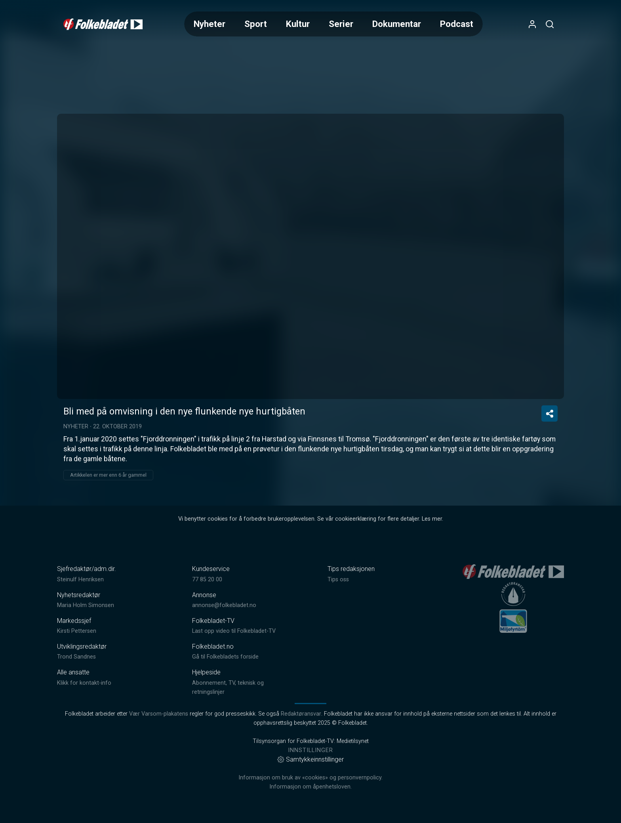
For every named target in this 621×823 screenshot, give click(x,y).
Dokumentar (396, 24)
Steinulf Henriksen (80, 579)
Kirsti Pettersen (76, 631)
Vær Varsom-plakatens (158, 713)
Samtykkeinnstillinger (310, 759)
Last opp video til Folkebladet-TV (234, 631)
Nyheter (209, 24)
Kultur (298, 24)
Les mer (432, 519)
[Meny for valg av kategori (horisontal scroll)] (333, 23)
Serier (341, 24)
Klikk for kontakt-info (84, 683)
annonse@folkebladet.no (224, 605)
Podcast (456, 24)
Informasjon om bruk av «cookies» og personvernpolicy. (310, 777)
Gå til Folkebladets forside (225, 656)
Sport (255, 24)
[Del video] (549, 413)
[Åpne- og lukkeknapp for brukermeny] (532, 24)
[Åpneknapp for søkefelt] (550, 24)
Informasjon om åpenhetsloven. (310, 786)
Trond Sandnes (76, 656)
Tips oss (338, 579)
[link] (103, 24)
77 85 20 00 (207, 579)
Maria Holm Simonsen (85, 605)
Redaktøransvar (301, 713)
